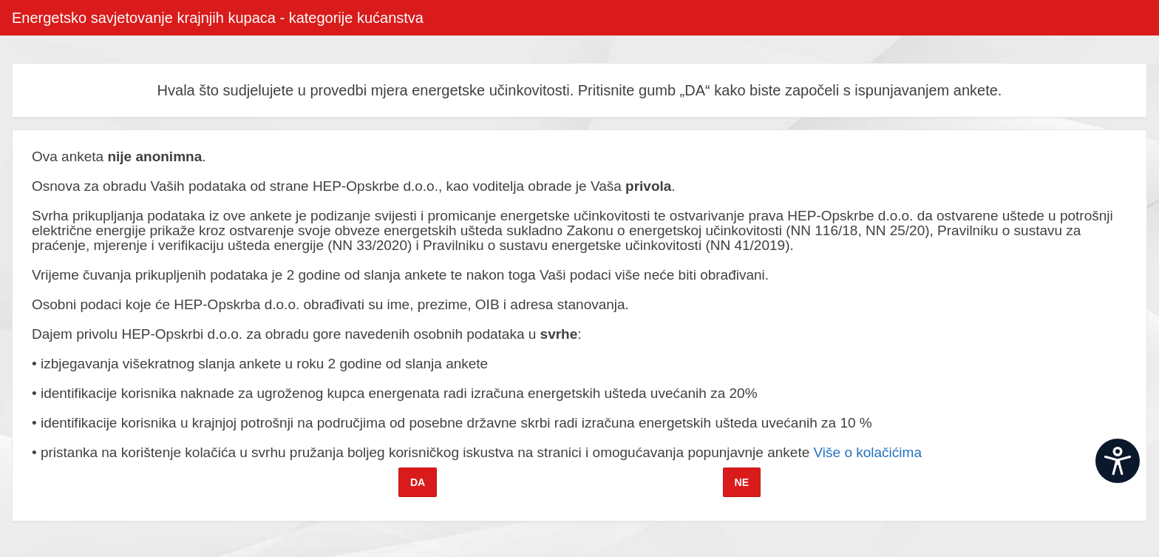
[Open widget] (1117, 461)
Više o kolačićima (868, 452)
